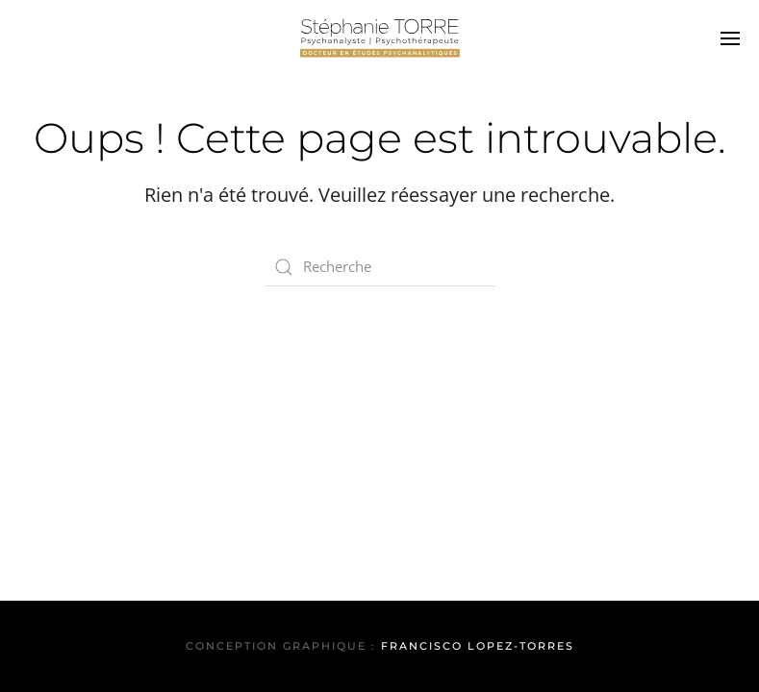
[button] (730, 38)
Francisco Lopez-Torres (477, 646)
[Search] (380, 267)
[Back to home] (380, 38)
